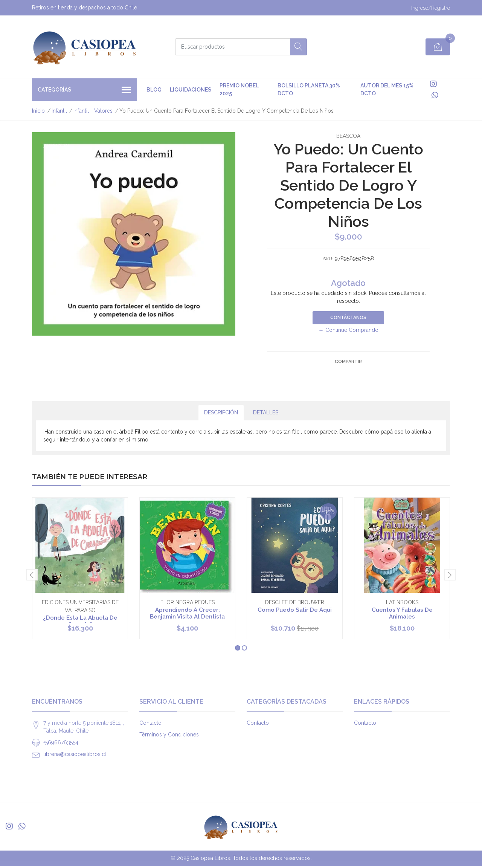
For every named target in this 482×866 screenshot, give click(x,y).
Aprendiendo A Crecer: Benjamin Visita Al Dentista (187, 613)
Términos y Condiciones (169, 735)
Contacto (150, 723)
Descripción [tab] (221, 412)
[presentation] (32, 574)
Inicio (38, 111)
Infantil (59, 111)
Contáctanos (348, 317)
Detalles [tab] (265, 412)
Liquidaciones (190, 90)
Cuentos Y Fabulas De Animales (402, 613)
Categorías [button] (84, 90)
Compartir (348, 361)
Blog (154, 90)
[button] (237, 648)
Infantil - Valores (93, 111)
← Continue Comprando (348, 330)
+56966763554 (60, 742)
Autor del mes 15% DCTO (386, 89)
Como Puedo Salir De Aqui (295, 609)
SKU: (328, 258)
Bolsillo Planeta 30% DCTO (309, 89)
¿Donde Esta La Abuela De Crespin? (80, 621)
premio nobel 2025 (239, 89)
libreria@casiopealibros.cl (74, 754)
